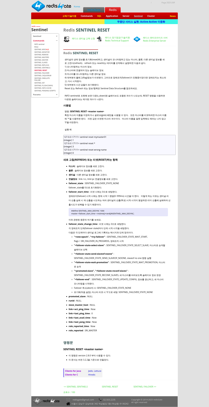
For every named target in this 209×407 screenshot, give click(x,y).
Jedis (90, 370)
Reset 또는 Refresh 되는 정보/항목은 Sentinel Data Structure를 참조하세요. (101, 88)
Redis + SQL (68, 21)
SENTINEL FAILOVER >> (144, 386)
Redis (112, 10)
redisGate (93, 10)
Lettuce (97, 370)
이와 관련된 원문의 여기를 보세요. (85, 219)
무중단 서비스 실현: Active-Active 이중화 (141, 21)
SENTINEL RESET (110, 386)
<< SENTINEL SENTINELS (76, 386)
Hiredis (91, 374)
